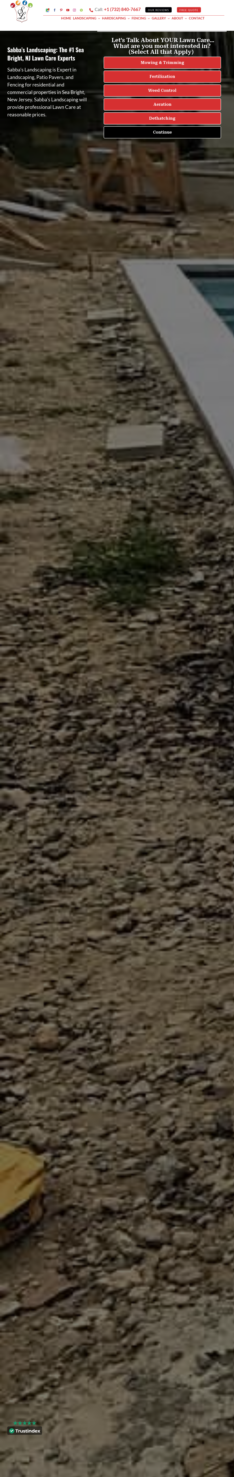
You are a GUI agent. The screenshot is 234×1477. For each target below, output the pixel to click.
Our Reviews (158, 10)
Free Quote (189, 10)
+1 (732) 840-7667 (122, 9)
